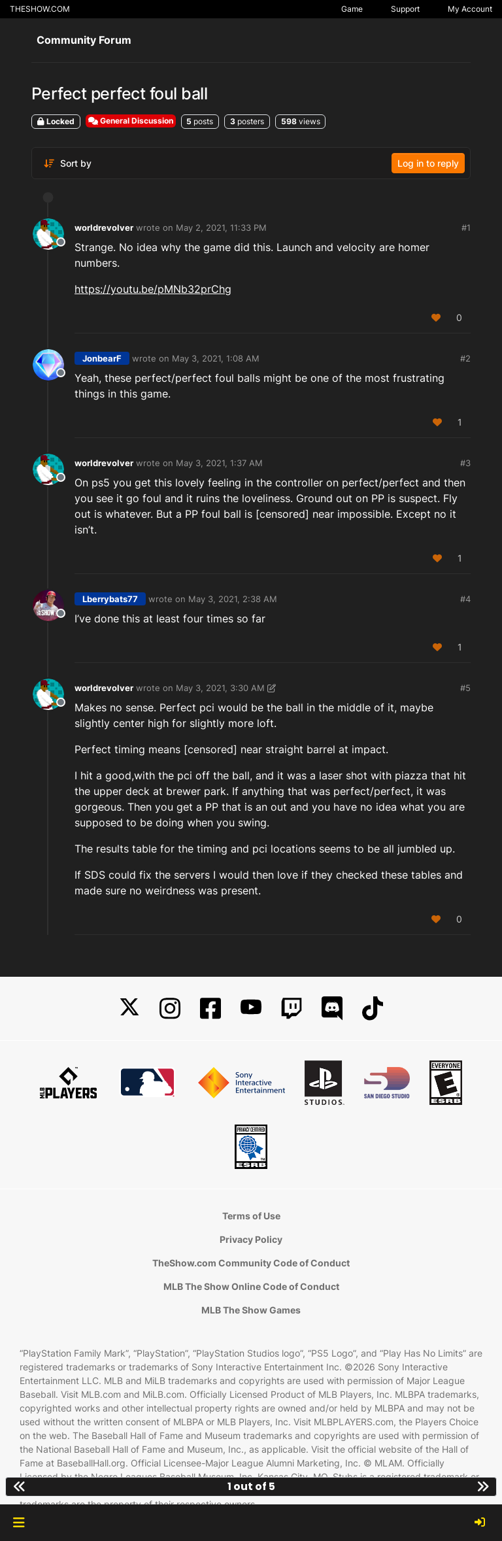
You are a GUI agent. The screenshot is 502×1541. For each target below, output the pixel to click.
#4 (465, 599)
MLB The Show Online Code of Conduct (251, 1286)
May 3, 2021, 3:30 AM (220, 688)
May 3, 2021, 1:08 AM (215, 358)
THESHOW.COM (40, 9)
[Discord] (332, 1008)
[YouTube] (251, 1008)
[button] (18, 1523)
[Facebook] (210, 1008)
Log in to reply (428, 163)
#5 (465, 688)
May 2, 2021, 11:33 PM (221, 227)
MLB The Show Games (251, 1309)
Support (405, 9)
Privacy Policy (251, 1239)
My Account (470, 9)
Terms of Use (251, 1215)
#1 (466, 227)
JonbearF (102, 358)
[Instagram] (169, 1008)
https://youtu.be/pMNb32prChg (153, 289)
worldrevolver (104, 227)
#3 (465, 463)
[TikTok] (372, 1008)
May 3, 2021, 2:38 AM (232, 599)
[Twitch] (291, 1008)
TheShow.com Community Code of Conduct (251, 1262)
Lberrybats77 (110, 599)
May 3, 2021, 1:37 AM (219, 463)
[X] (129, 1008)
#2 (465, 358)
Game (352, 9)
